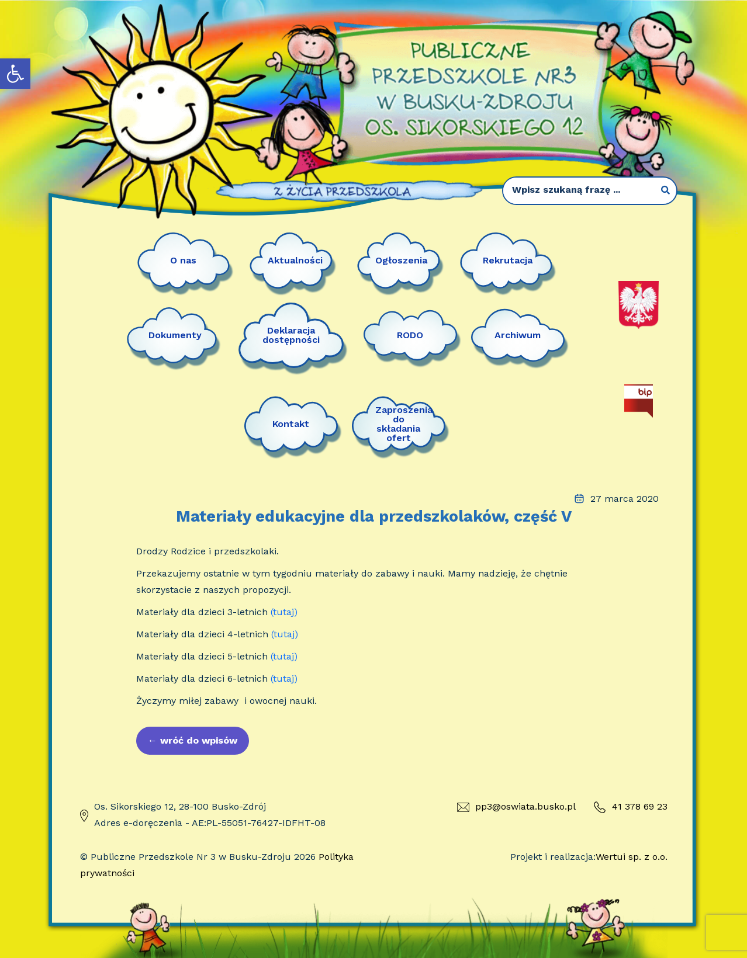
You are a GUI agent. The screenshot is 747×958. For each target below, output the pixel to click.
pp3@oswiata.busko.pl (516, 806)
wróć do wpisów (192, 740)
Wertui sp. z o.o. (632, 856)
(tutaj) (284, 611)
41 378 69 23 (630, 807)
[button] (15, 73)
